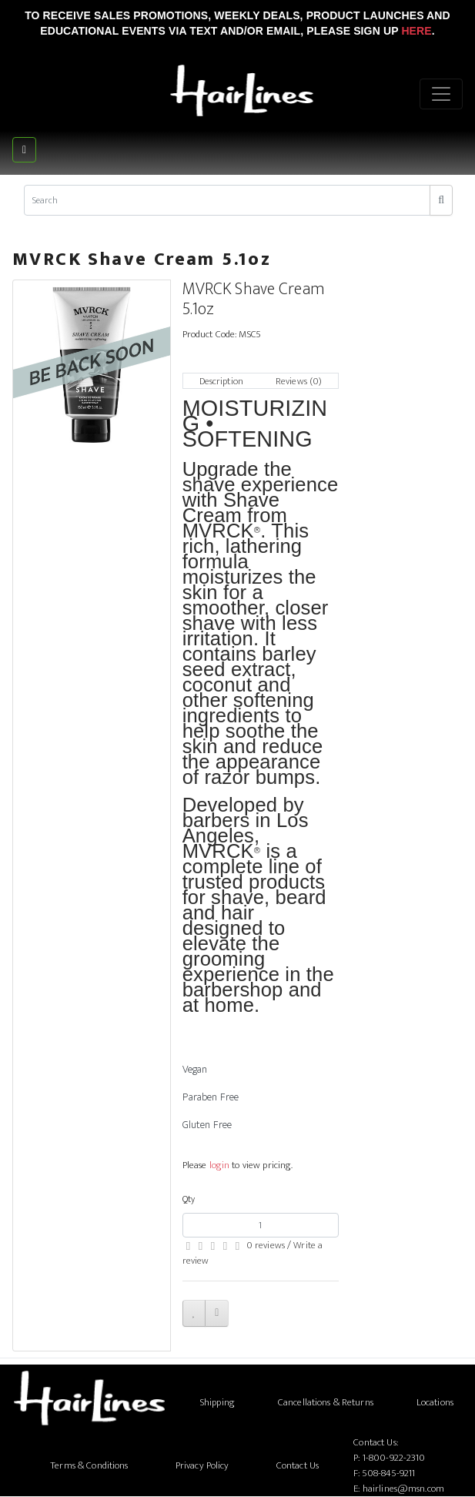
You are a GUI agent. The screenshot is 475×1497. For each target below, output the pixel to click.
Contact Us (297, 1465)
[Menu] (441, 94)
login (219, 1165)
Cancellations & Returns (325, 1402)
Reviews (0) (299, 381)
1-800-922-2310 (394, 1457)
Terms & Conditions (89, 1465)
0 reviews (265, 1245)
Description (221, 381)
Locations (434, 1402)
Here (416, 31)
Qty (188, 1199)
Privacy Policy (202, 1465)
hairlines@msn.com (403, 1488)
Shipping (217, 1402)
